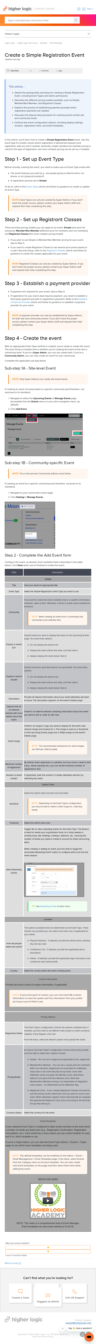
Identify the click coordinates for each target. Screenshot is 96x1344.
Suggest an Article (48, 1301)
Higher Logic (10, 43)
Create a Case (20, 1297)
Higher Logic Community (27, 43)
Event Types (32, 186)
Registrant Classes (56, 250)
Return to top (13, 1263)
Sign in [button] (90, 9)
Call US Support (74, 1297)
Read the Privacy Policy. (43, 1337)
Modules (43, 43)
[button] (79, 9)
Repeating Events (48, 906)
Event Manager (56, 43)
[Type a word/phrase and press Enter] (42, 20)
